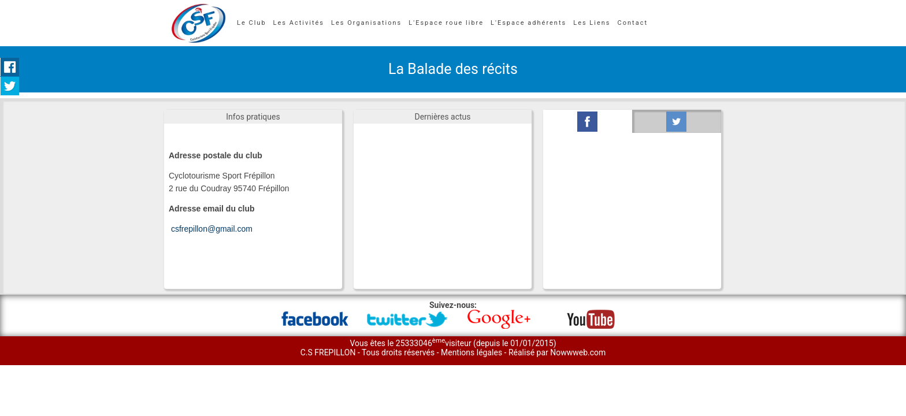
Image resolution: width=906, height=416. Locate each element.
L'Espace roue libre (446, 23)
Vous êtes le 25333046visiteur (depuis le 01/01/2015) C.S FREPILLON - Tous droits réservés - (428, 348)
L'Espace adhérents (528, 23)
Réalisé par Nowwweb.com (557, 352)
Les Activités (298, 23)
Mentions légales (472, 352)
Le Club (251, 23)
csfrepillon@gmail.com (212, 228)
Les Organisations (366, 23)
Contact (633, 23)
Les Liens (591, 23)
